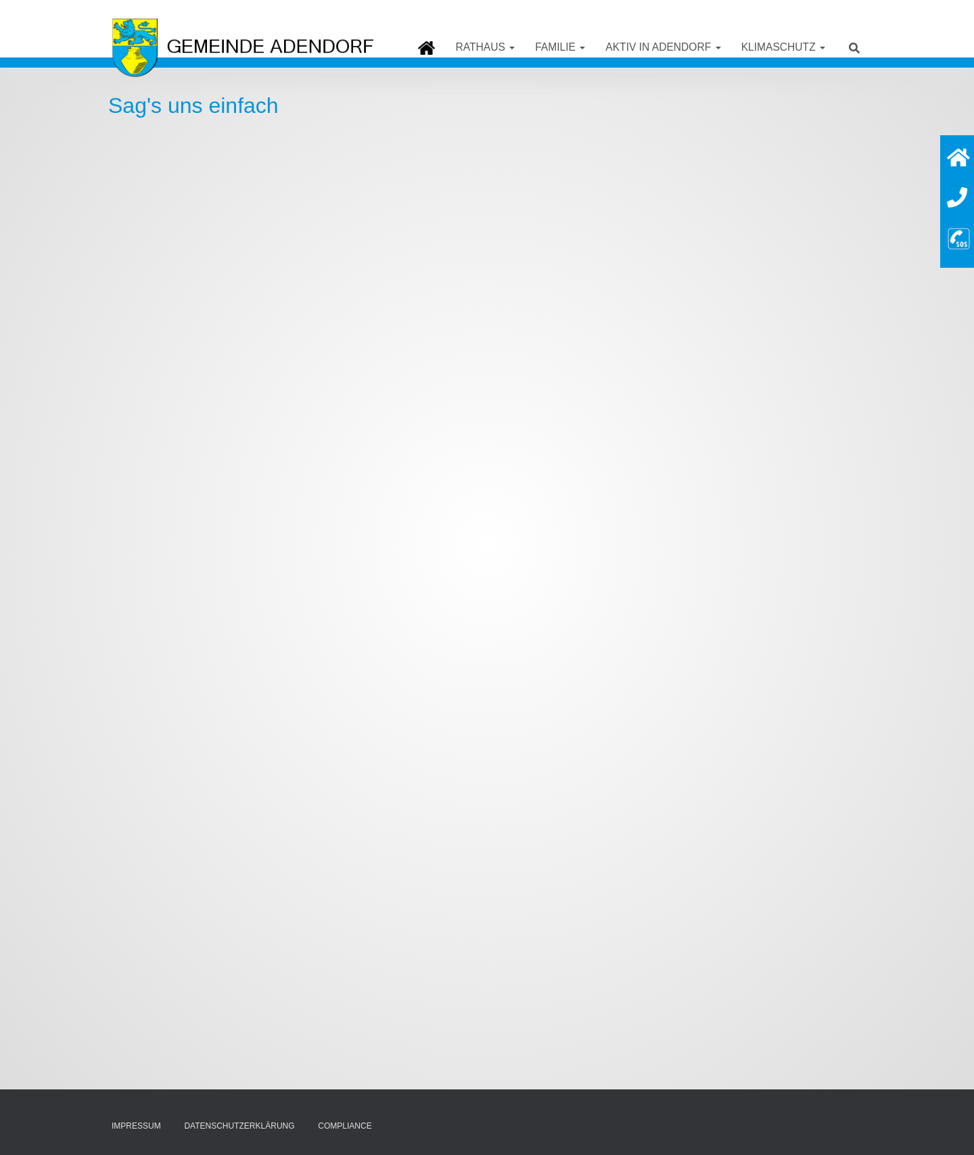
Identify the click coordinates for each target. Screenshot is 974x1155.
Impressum (136, 1126)
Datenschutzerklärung (239, 1126)
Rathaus (485, 47)
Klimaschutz (783, 47)
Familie (560, 47)
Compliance (344, 1126)
